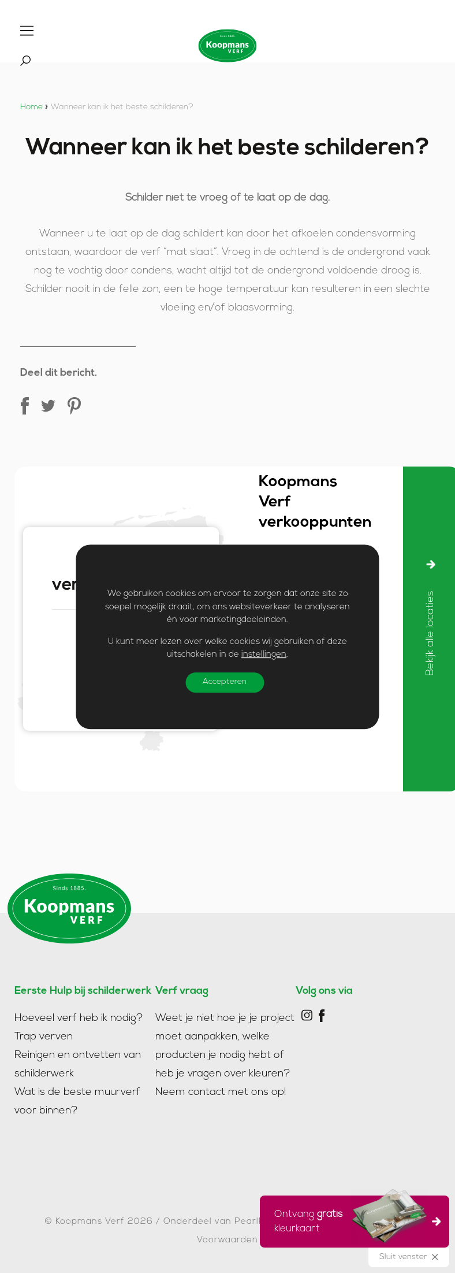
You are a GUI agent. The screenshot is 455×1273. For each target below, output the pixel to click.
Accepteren (225, 682)
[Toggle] (26, 30)
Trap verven (43, 1036)
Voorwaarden (227, 1240)
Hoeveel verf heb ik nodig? (78, 1018)
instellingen (263, 654)
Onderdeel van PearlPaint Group (238, 1222)
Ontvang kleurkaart (350, 1220)
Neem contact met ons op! (220, 1092)
